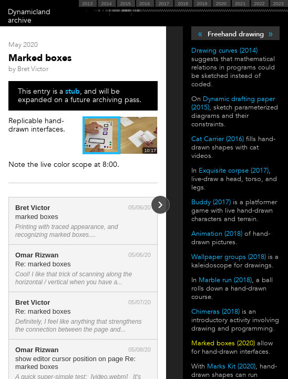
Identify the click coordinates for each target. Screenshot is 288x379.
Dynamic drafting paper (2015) (233, 103)
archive (20, 20)
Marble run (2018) (225, 280)
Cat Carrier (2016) (217, 139)
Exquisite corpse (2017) (234, 170)
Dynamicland (29, 12)
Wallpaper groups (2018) (228, 257)
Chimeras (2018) (215, 311)
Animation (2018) (216, 233)
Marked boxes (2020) (223, 343)
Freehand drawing (236, 34)
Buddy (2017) (211, 202)
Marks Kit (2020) (231, 366)
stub (72, 91)
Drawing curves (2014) (224, 50)
